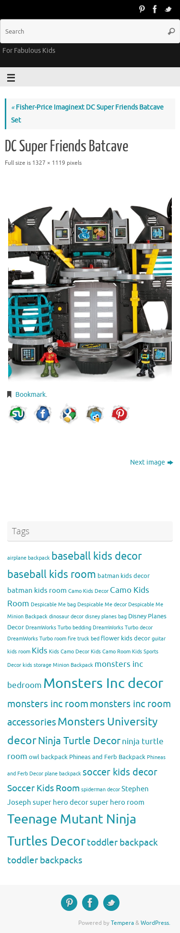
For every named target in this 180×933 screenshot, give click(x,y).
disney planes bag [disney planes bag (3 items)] (106, 617)
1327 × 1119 (48, 163)
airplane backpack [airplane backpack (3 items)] (28, 558)
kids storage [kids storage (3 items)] (37, 665)
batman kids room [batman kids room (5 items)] (37, 590)
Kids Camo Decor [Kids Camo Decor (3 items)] (69, 652)
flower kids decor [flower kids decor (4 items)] (125, 638)
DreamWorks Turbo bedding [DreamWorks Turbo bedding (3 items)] (58, 628)
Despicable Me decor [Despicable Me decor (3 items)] (102, 605)
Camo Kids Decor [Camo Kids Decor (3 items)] (88, 591)
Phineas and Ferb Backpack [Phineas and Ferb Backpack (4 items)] (107, 757)
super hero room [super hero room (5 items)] (117, 802)
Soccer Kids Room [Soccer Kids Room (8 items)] (43, 788)
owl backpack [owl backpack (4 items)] (48, 757)
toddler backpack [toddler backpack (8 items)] (122, 842)
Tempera (122, 923)
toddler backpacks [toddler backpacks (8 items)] (44, 860)
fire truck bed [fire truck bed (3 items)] (83, 639)
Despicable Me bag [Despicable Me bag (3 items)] (53, 605)
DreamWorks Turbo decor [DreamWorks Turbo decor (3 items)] (123, 628)
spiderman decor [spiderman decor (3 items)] (100, 789)
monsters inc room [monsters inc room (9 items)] (47, 704)
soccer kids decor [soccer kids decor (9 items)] (120, 772)
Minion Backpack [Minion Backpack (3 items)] (73, 665)
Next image (151, 462)
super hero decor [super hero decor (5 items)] (60, 802)
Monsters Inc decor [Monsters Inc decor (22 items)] (103, 683)
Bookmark (30, 395)
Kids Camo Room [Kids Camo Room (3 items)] (111, 652)
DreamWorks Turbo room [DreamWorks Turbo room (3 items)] (36, 639)
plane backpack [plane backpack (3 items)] (63, 774)
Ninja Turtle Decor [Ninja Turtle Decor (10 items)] (79, 741)
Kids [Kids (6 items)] (40, 651)
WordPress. (155, 923)
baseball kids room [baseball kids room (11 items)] (51, 574)
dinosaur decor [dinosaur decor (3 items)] (66, 617)
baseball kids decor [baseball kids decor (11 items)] (96, 556)
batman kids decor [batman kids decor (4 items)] (123, 576)
